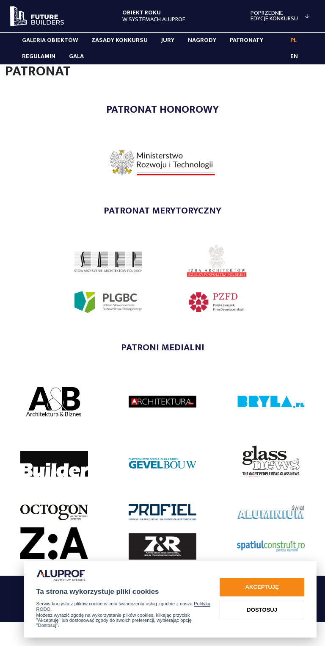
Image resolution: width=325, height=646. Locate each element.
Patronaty (246, 40)
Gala (76, 56)
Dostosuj (262, 610)
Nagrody (202, 40)
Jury (167, 40)
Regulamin (38, 56)
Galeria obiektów (50, 40)
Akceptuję (262, 587)
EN (294, 56)
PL (293, 40)
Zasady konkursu (119, 40)
